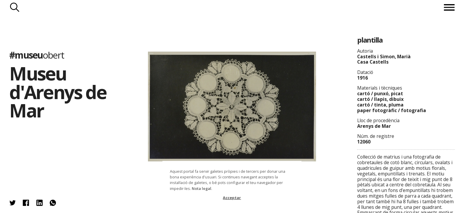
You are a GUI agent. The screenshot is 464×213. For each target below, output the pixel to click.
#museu (36, 55)
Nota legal (201, 188)
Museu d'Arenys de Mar (57, 92)
